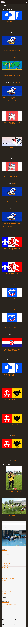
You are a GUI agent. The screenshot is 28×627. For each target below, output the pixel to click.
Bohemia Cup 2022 (5, 558)
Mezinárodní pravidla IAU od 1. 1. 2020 (11, 73)
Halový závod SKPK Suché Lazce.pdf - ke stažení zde (11, 101)
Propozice (14, 57)
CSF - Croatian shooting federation (7, 606)
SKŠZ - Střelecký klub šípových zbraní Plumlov (9, 608)
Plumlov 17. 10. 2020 (11, 449)
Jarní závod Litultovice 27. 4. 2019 (7, 587)
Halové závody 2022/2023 (6, 556)
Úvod (2, 5)
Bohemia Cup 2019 (5, 582)
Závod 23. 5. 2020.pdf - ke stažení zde (9, 226)
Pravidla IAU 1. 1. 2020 (17, 82)
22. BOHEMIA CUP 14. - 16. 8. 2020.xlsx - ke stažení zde (10, 378)
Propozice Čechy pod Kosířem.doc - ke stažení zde (11, 252)
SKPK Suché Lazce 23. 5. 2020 (14, 491)
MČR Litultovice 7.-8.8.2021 (6, 563)
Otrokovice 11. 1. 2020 (12, 21)
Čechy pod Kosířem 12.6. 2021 (6, 567)
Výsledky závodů (14, 32)
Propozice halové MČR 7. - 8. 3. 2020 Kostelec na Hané (12, 123)
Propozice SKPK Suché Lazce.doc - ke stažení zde (11, 201)
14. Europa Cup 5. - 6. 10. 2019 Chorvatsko (8, 578)
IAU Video (3, 613)
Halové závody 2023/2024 (6, 546)
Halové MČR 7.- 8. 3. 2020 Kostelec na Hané (11, 173)
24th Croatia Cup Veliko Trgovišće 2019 (8, 584)
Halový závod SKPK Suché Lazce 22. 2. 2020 (11, 98)
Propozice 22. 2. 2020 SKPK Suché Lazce (11, 47)
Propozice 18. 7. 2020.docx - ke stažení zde (10, 302)
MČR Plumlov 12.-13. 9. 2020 (12, 424)
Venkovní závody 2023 (5, 554)
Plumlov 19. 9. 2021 (5, 561)
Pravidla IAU (10, 82)
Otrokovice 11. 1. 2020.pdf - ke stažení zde (10, 25)
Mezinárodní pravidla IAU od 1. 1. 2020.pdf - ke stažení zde (11, 76)
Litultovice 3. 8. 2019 (5, 580)
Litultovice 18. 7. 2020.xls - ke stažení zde (10, 327)
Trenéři (11, 147)
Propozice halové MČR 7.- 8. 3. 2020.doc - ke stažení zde (11, 126)
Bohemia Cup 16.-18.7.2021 (6, 565)
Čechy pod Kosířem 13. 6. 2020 (12, 273)
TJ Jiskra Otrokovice (5, 610)
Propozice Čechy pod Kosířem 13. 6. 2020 (12, 249)
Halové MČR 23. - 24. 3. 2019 (6, 589)
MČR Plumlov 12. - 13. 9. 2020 (11, 399)
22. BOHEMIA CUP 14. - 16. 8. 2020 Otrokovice (11, 375)
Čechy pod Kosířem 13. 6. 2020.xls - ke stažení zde (11, 277)
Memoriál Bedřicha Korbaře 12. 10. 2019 (8, 576)
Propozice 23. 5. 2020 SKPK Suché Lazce (11, 198)
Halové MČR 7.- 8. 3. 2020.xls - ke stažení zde (11, 176)
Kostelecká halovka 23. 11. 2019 (7, 574)
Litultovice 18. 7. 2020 (12, 324)
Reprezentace (14, 359)
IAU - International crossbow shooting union (9, 604)
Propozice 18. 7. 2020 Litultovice (12, 298)
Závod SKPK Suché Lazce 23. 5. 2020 (12, 223)
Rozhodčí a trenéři (14, 158)
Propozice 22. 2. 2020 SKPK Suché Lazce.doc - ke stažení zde (11, 51)
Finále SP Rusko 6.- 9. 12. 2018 (6, 591)
